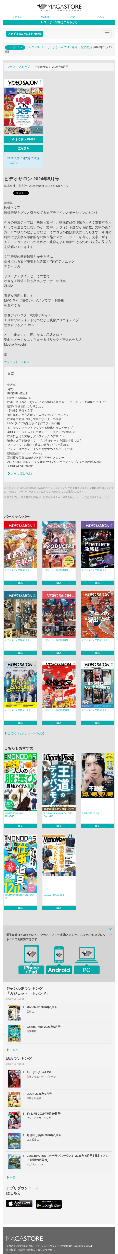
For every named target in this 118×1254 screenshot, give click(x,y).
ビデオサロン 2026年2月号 (17, 640)
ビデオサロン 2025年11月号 (18, 710)
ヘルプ (101, 16)
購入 (20, 583)
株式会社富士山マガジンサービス (36, 1249)
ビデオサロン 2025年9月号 (94, 710)
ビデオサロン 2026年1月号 (55, 640)
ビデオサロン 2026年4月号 (55, 570)
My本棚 (45, 16)
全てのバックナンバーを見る (24, 733)
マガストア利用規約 (17, 1245)
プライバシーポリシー (47, 1245)
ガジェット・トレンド (18, 362)
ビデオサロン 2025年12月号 (95, 640)
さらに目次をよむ (20, 473)
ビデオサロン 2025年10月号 (56, 710)
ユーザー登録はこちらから (59, 22)
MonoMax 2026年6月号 (54, 895)
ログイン (17, 16)
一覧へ (12, 1049)
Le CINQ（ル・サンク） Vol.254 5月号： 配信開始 (60, 47)
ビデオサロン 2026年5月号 (17, 570)
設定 (72, 16)
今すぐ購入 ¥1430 (23, 139)
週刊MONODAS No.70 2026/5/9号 (19, 896)
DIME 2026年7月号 (91, 813)
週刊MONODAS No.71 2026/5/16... (15, 814)
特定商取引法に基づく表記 (76, 1245)
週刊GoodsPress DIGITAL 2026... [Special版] (58, 814)
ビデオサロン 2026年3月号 (94, 570)
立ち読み (23, 148)
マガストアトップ (18, 66)
